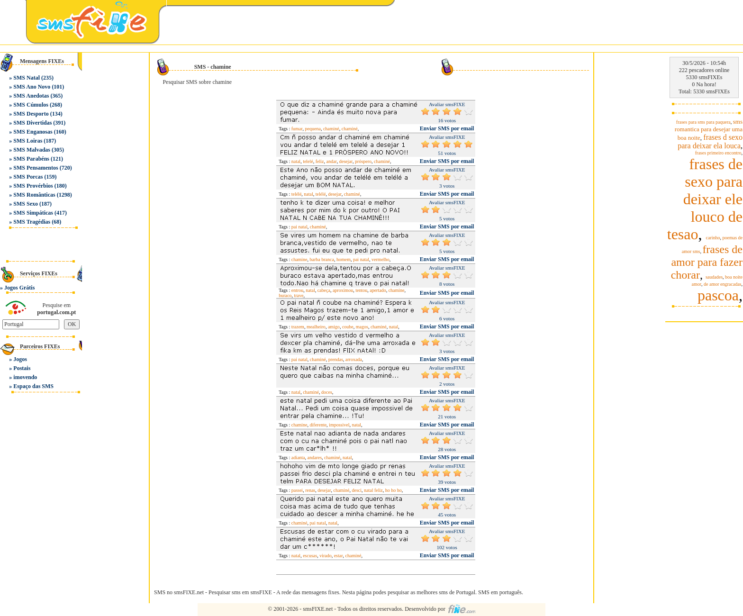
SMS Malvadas (31, 149)
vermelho (381, 259)
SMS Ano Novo (31, 86)
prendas (335, 359)
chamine (299, 259)
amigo (334, 326)
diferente (318, 424)
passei (297, 490)
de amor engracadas (722, 284)
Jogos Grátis (19, 287)
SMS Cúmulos (30, 104)
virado (325, 555)
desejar (346, 161)
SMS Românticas (34, 194)
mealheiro (316, 326)
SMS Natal (26, 77)
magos (362, 326)
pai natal (299, 226)
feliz (320, 161)
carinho (713, 237)
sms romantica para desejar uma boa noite (709, 129)
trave (298, 295)
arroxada (353, 359)
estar (338, 555)
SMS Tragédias (31, 221)
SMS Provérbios (33, 185)
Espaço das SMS (33, 386)
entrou (297, 290)
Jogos (20, 359)
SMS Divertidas (32, 122)
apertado (378, 290)
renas (310, 490)
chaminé (331, 128)
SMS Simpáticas (33, 212)
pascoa (718, 295)
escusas (310, 555)
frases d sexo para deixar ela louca (710, 141)
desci (357, 490)
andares (315, 457)
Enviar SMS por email (447, 128)
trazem (297, 326)
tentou (361, 290)
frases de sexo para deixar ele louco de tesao (705, 199)
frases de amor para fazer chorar (707, 262)
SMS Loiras (27, 140)
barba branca (322, 259)
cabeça (323, 290)
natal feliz (373, 490)
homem (343, 259)
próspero (363, 161)
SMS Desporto (30, 113)
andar (331, 161)
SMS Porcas (28, 176)
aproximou (343, 290)
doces (326, 392)
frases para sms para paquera (703, 122)
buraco (285, 295)
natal (295, 161)
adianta (298, 457)
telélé (296, 194)
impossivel (339, 424)
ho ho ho (393, 490)
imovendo (25, 377)
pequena (313, 128)
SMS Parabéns (31, 158)
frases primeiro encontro (718, 152)
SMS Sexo (25, 203)
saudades (714, 277)
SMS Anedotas (31, 95)
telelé (308, 161)
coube (347, 326)
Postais (21, 368)
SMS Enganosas (32, 131)
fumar (297, 128)
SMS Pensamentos (35, 167)
